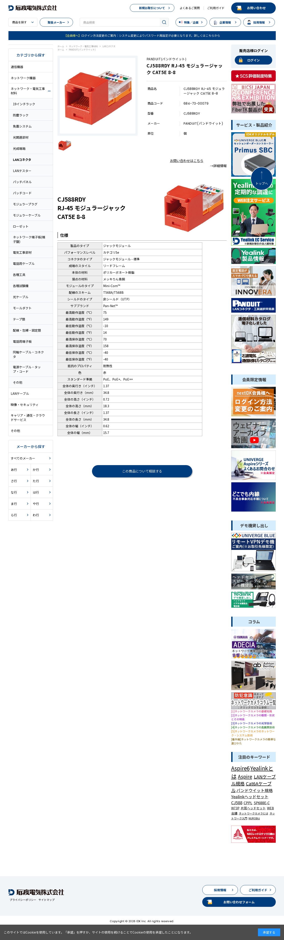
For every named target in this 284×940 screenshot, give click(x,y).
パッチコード (22, 193)
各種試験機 (21, 286)
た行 (36, 481)
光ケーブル (20, 297)
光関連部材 (21, 137)
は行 (36, 492)
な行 (14, 492)
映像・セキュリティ (25, 404)
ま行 (14, 503)
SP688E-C (262, 802)
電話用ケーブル (24, 263)
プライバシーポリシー (23, 900)
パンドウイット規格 (254, 790)
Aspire (245, 776)
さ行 (14, 481)
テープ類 (19, 319)
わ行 (36, 515)
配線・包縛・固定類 (27, 330)
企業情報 (225, 22)
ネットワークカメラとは (253, 813)
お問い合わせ (256, 8)
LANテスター (22, 170)
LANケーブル (20, 393)
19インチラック (24, 104)
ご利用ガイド (216, 8)
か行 (36, 469)
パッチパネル (22, 182)
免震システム (22, 126)
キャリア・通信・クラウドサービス (28, 417)
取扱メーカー (56, 22)
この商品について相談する (142, 471)
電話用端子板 (22, 341)
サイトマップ (47, 900)
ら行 (14, 515)
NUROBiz (254, 818)
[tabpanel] (97, 96)
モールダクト (22, 308)
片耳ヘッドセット (253, 808)
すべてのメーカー (23, 458)
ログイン (253, 60)
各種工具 (19, 274)
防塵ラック (21, 115)
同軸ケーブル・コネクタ (28, 354)
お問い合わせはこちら (186, 160)
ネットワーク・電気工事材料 (28, 90)
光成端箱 (19, 148)
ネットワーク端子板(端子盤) (29, 239)
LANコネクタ (22, 159)
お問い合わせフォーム (239, 902)
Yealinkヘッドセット (249, 796)
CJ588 (236, 802)
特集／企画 (191, 22)
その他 (17, 382)
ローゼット (21, 226)
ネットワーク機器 (23, 78)
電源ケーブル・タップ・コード (27, 369)
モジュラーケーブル (27, 215)
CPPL (248, 802)
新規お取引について (152, 8)
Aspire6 (240, 768)
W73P (235, 808)
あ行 (14, 469)
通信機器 (17, 67)
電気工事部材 (22, 252)
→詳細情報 (218, 165)
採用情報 (259, 22)
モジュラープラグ (25, 204)
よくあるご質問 (190, 8)
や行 (36, 503)
